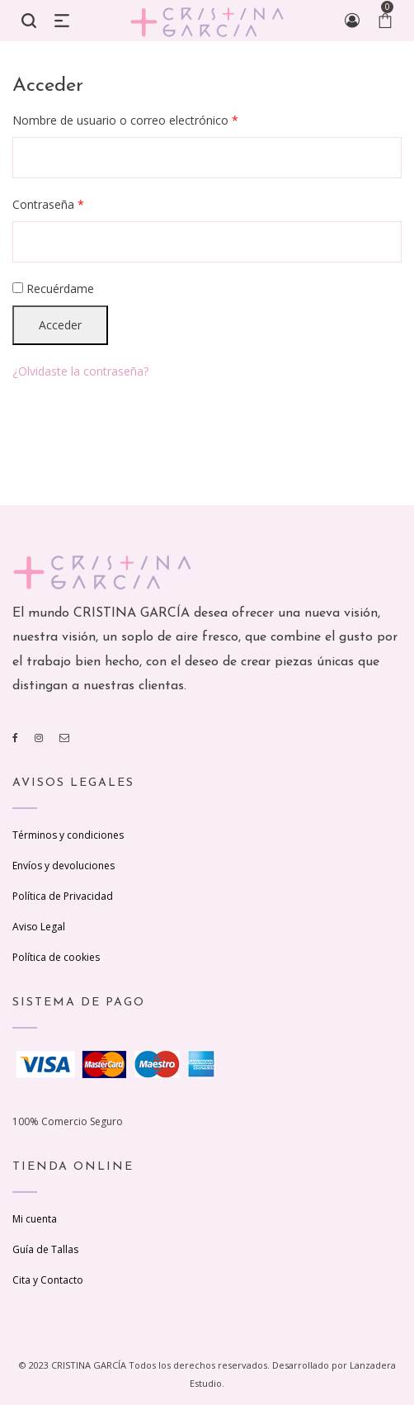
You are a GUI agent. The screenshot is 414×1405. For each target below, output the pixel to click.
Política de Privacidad (62, 896)
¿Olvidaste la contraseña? (80, 371)
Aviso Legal (38, 927)
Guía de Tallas (45, 1249)
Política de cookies (56, 957)
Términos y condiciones (68, 835)
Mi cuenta (34, 1219)
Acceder (60, 325)
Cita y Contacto (47, 1280)
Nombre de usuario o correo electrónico (125, 120)
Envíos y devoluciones (63, 866)
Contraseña (48, 204)
